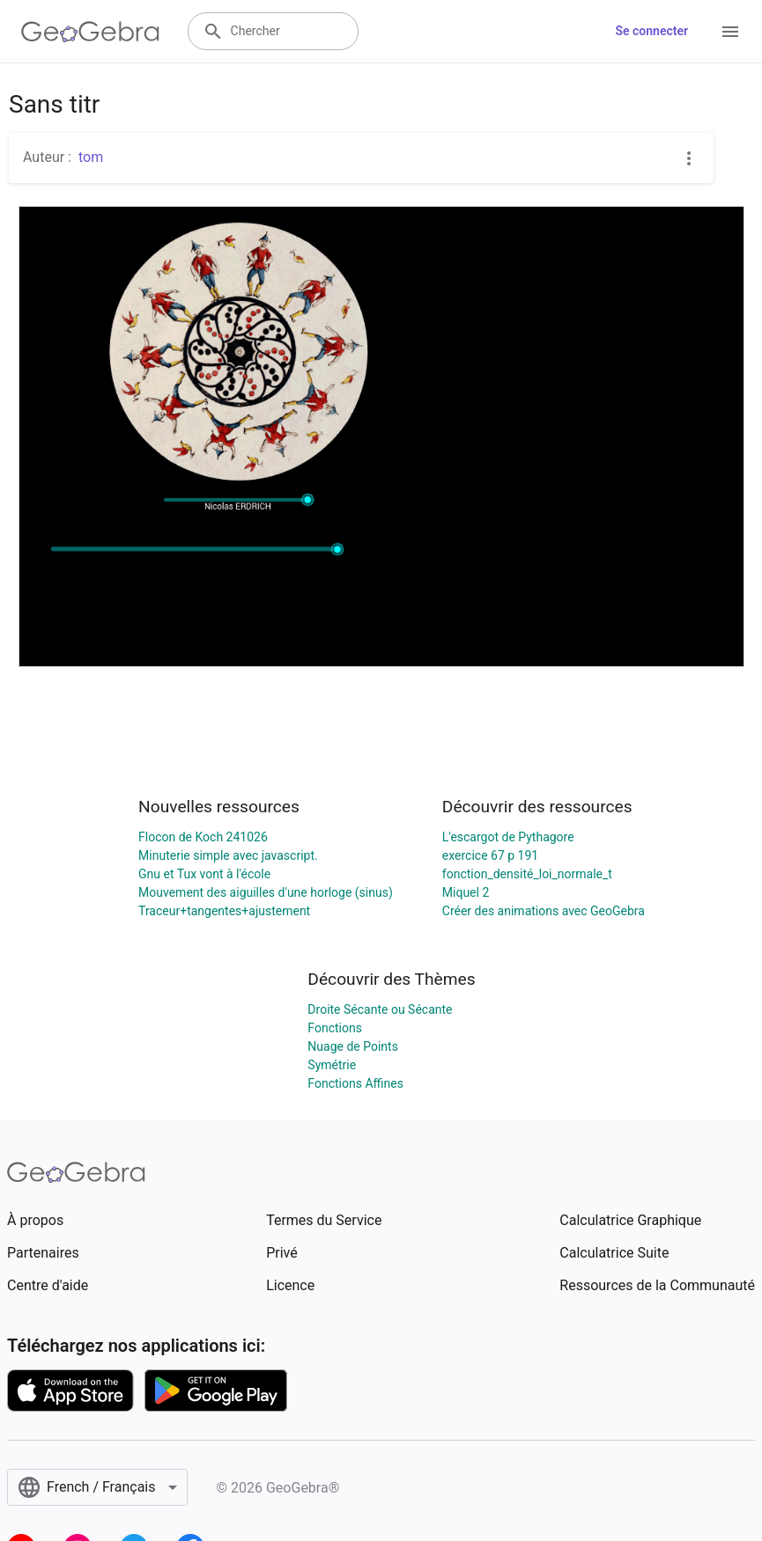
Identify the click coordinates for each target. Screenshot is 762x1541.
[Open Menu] (730, 31)
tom (90, 157)
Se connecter (651, 31)
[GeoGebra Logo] (90, 31)
